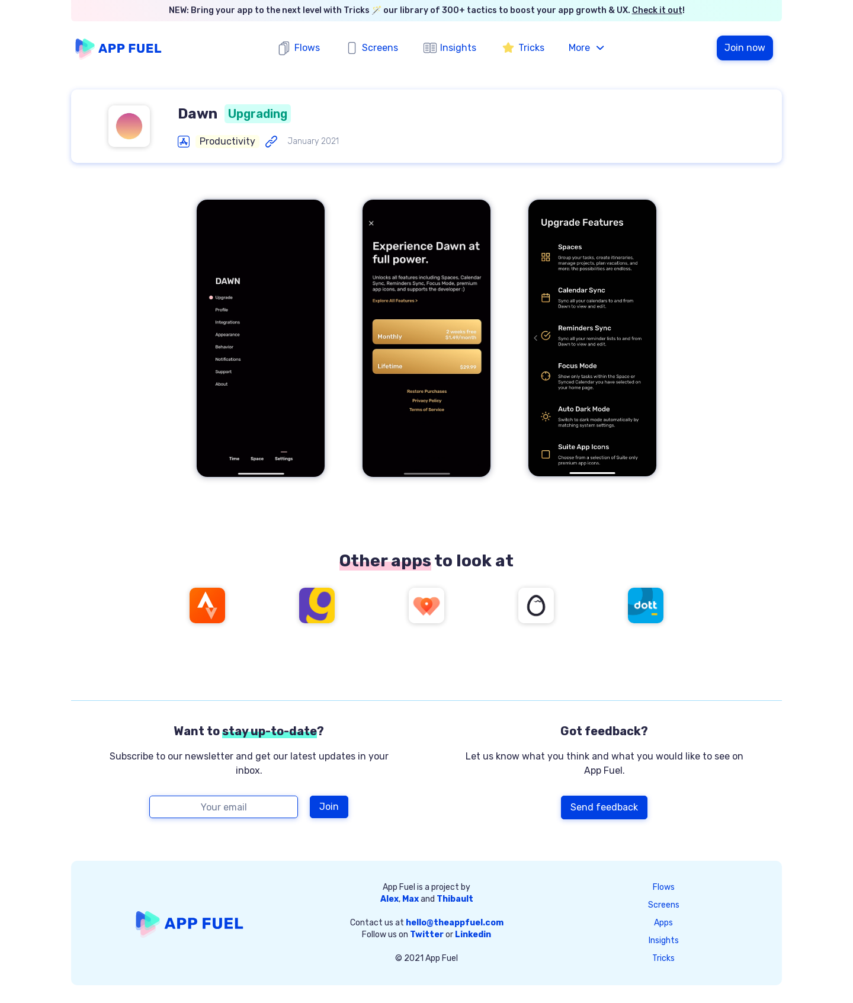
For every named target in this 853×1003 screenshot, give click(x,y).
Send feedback (604, 807)
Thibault (455, 899)
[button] (588, 48)
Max (410, 899)
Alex (389, 899)
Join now (744, 47)
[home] (118, 48)
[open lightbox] (260, 338)
